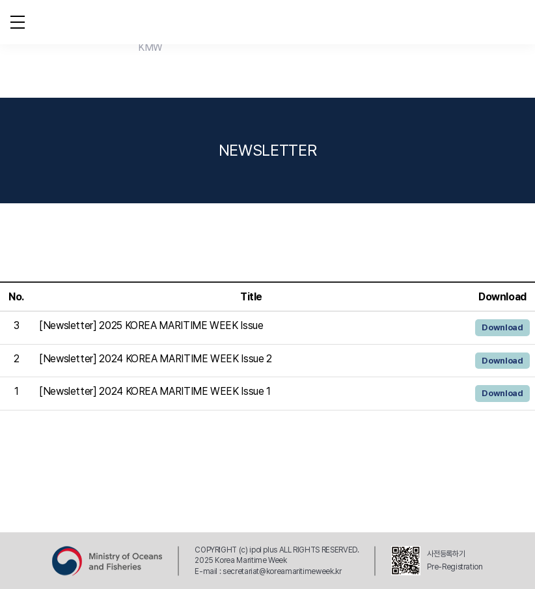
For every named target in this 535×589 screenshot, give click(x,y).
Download (502, 327)
